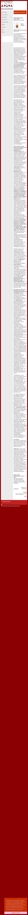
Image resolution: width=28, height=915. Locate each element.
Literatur (3, 24)
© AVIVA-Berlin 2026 (6, 501)
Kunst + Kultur (4, 19)
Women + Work (4, 14)
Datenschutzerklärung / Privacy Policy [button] (14, 909)
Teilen (25, 496)
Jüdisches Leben (4, 22)
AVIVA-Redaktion (21, 494)
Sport (2, 29)
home (19, 505)
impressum (9, 505)
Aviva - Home (4, 12)
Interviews (3, 27)
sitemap (5, 505)
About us (3, 32)
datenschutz (14, 505)
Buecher (16, 488)
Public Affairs (3, 17)
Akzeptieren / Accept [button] (15, 912)
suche (2, 505)
